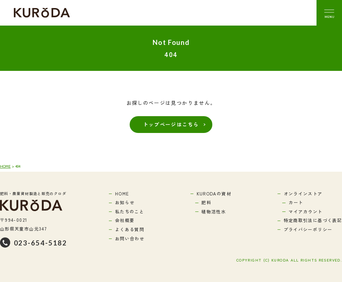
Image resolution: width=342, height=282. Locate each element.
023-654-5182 (40, 243)
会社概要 (124, 220)
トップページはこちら (171, 124)
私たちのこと (129, 211)
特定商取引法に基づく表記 (313, 220)
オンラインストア (303, 193)
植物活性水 (213, 211)
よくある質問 (129, 229)
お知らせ (124, 202)
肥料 (206, 202)
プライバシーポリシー (308, 229)
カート (295, 202)
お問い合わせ (129, 238)
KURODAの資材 (214, 193)
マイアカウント (305, 211)
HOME (5, 166)
